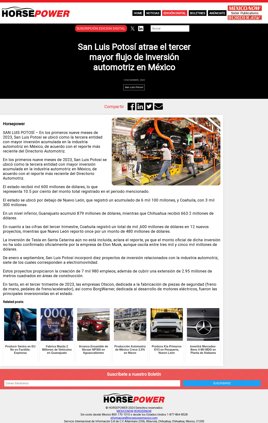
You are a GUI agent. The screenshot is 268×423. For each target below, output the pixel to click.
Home (138, 13)
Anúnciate (217, 13)
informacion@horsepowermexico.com (134, 418)
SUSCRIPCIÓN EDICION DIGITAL (101, 28)
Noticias (152, 13)
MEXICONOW (125, 411)
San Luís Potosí (134, 87)
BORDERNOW (142, 411)
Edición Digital (175, 13)
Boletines (197, 13)
